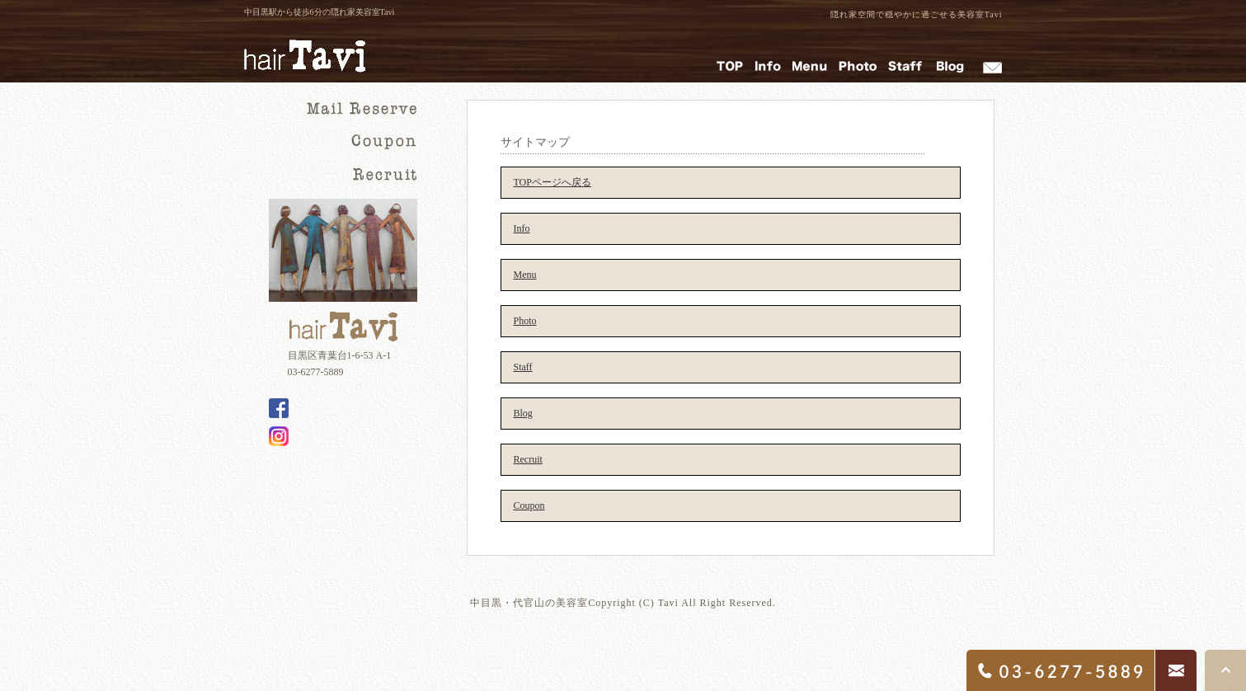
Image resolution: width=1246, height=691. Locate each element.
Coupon (529, 505)
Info (522, 228)
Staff (523, 367)
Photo (525, 321)
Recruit (528, 459)
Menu (525, 274)
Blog (523, 413)
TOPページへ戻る (552, 182)
